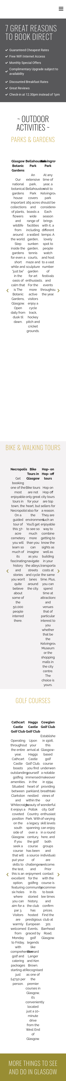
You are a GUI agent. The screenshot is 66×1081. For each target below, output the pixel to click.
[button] (7, 290)
